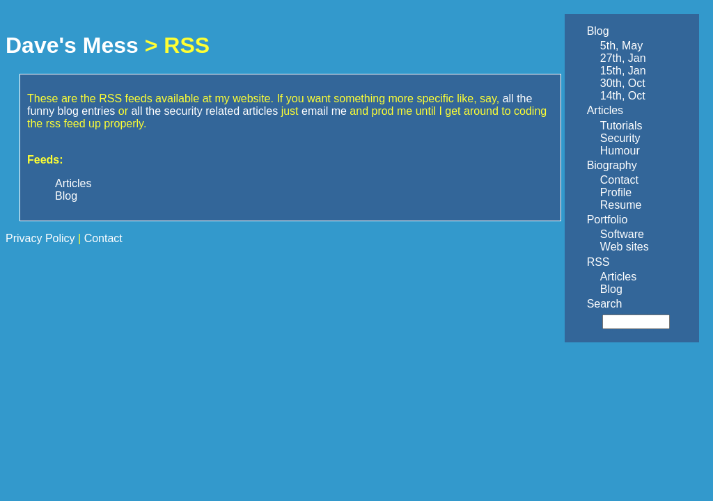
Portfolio (607, 219)
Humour (620, 151)
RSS (598, 262)
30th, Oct (622, 83)
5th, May (621, 45)
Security (620, 138)
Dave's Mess (72, 45)
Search (604, 304)
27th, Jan (623, 58)
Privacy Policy (40, 238)
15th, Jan (623, 71)
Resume (621, 205)
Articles (605, 110)
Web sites (624, 247)
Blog (598, 31)
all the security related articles (204, 111)
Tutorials (621, 126)
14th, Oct (622, 96)
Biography (612, 165)
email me (324, 111)
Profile (616, 192)
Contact (619, 180)
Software (622, 234)
